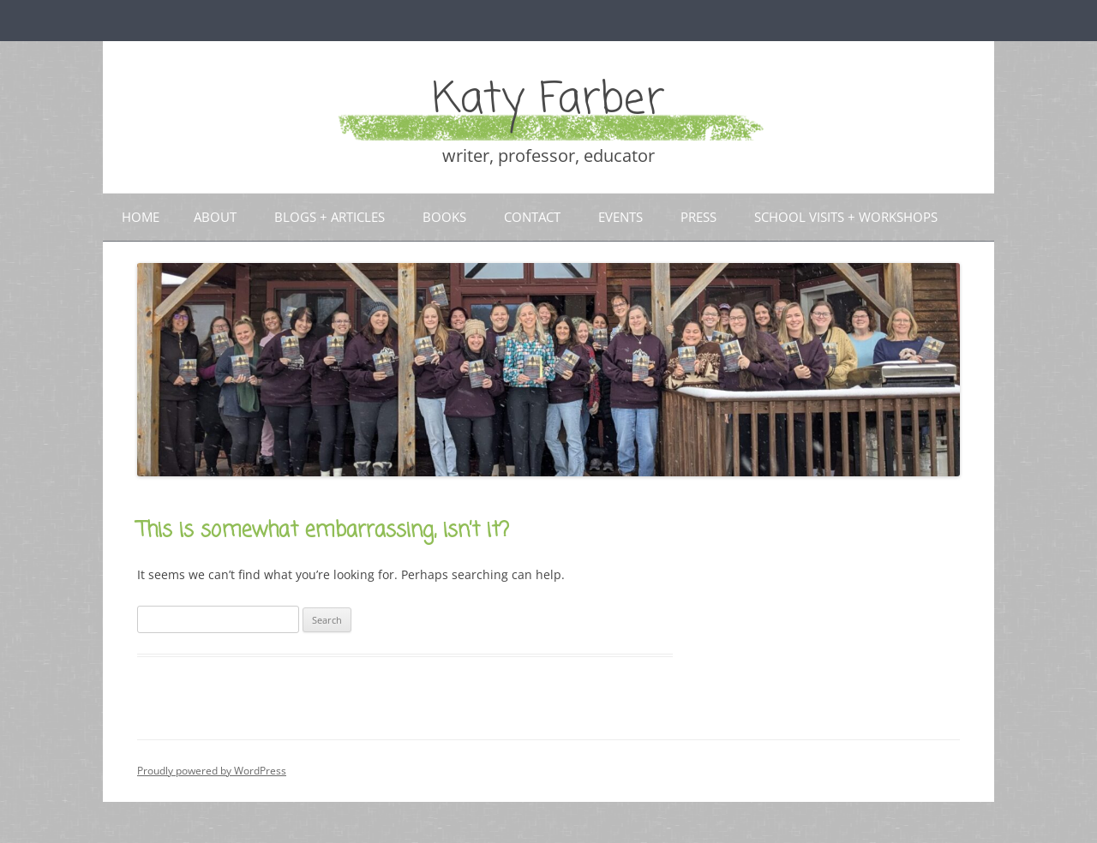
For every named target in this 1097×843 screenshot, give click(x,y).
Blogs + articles (329, 216)
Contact (532, 216)
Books (444, 216)
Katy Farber (548, 101)
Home (140, 216)
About (215, 216)
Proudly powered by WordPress (211, 770)
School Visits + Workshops (846, 216)
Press (698, 216)
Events (620, 216)
